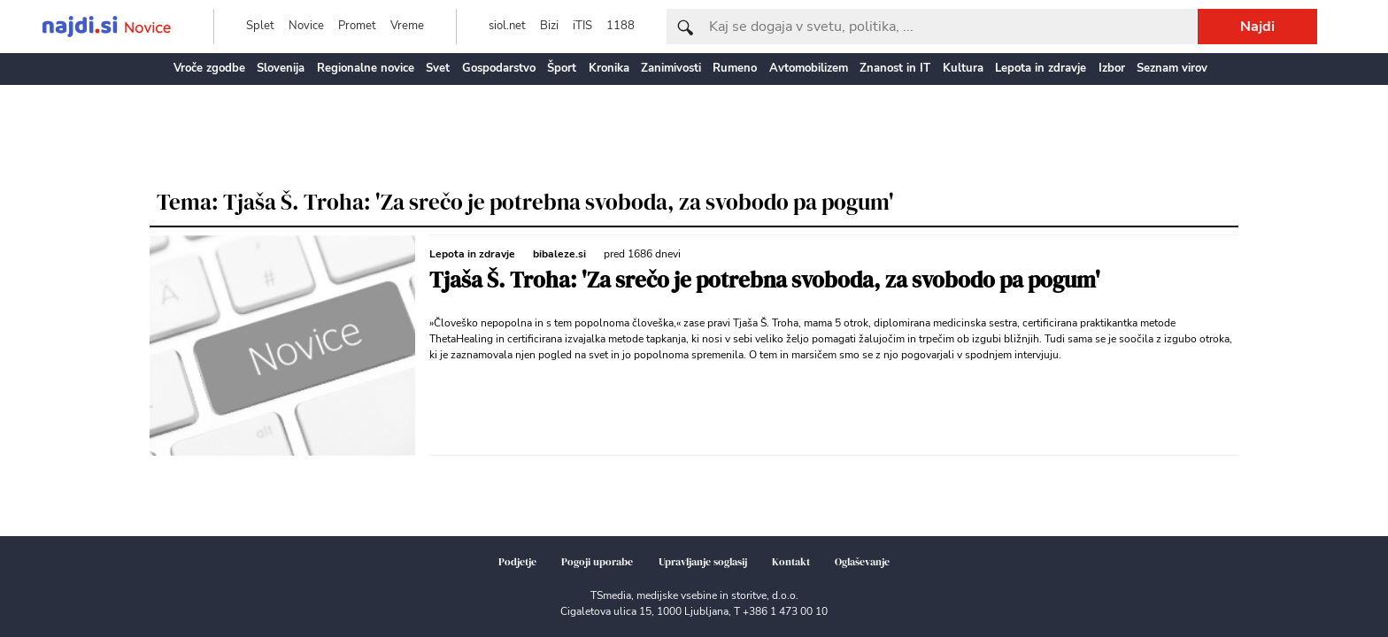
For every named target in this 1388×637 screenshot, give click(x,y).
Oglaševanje (862, 562)
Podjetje (517, 562)
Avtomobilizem (808, 68)
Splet (260, 26)
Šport (561, 68)
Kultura (963, 68)
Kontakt (791, 562)
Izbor (1112, 68)
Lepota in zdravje (1040, 68)
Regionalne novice (365, 68)
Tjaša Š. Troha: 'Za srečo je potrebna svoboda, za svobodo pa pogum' (764, 280)
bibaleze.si (559, 254)
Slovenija (281, 68)
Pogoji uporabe (597, 562)
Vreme (407, 26)
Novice (306, 26)
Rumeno (735, 68)
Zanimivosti (671, 68)
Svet (438, 68)
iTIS (582, 26)
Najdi (1257, 26)
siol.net (507, 26)
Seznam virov (1172, 68)
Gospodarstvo (499, 68)
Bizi (549, 26)
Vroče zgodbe (209, 68)
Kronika (609, 68)
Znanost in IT (895, 68)
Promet (357, 26)
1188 (620, 26)
